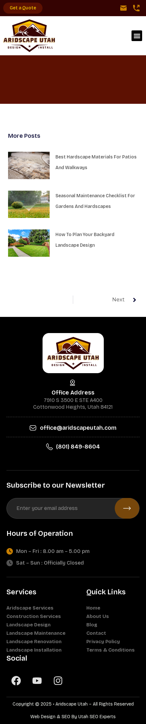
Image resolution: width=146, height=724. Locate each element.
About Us (97, 616)
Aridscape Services (30, 608)
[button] (136, 35)
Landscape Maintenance (35, 633)
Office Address (73, 392)
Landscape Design (28, 625)
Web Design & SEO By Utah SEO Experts (73, 716)
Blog (91, 625)
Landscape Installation (34, 650)
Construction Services (33, 616)
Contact (96, 633)
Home (93, 608)
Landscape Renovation (34, 641)
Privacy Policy (103, 641)
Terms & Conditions (110, 650)
